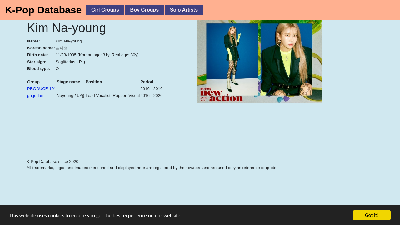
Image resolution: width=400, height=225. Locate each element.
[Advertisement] (167, 142)
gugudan (35, 95)
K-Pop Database (43, 10)
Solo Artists (184, 9)
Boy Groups (144, 9)
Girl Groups (105, 9)
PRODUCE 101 (41, 88)
